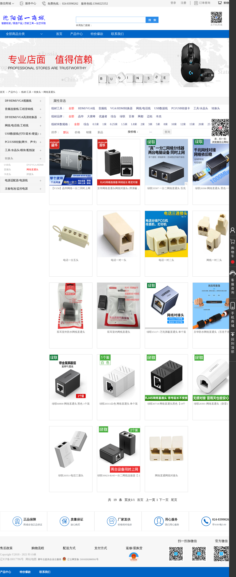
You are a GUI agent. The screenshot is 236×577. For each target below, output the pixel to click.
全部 (71, 108)
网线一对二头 (214, 260)
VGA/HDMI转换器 (121, 108)
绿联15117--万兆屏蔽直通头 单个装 (166, 331)
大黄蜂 (91, 116)
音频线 (103, 108)
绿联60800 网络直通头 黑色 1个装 (71, 403)
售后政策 (6, 548)
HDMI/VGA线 (86, 108)
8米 (166, 124)
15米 (192, 124)
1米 (104, 124)
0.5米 (96, 124)
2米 (143, 124)
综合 (113, 116)
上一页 (150, 499)
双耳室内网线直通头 (118, 331)
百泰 (131, 116)
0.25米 (114, 124)
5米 (158, 124)
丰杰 (158, 116)
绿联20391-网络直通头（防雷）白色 (214, 403)
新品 (100, 132)
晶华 (81, 116)
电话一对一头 (118, 260)
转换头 (37, 92)
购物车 (228, 2)
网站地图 (30, 559)
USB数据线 (161, 108)
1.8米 (134, 124)
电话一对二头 (166, 260)
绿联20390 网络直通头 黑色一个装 (214, 188)
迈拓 (149, 116)
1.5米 (124, 124)
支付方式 (100, 548)
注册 (183, 2)
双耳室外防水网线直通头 (71, 331)
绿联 (122, 116)
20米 (201, 124)
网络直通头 (49, 92)
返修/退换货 (134, 548)
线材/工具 (26, 92)
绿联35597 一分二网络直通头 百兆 (166, 188)
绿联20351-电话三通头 (70, 475)
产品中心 (13, 92)
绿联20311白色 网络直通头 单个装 (119, 403)
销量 (89, 132)
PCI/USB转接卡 (180, 108)
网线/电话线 (143, 108)
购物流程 (37, 548)
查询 (167, 131)
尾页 (174, 499)
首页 (59, 34)
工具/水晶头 (201, 108)
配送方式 (69, 548)
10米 (174, 124)
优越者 (103, 116)
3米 (150, 124)
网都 (140, 116)
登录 (173, 2)
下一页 (164, 499)
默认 (66, 132)
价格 (77, 132)
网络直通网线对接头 (166, 475)
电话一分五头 (70, 260)
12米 (183, 124)
